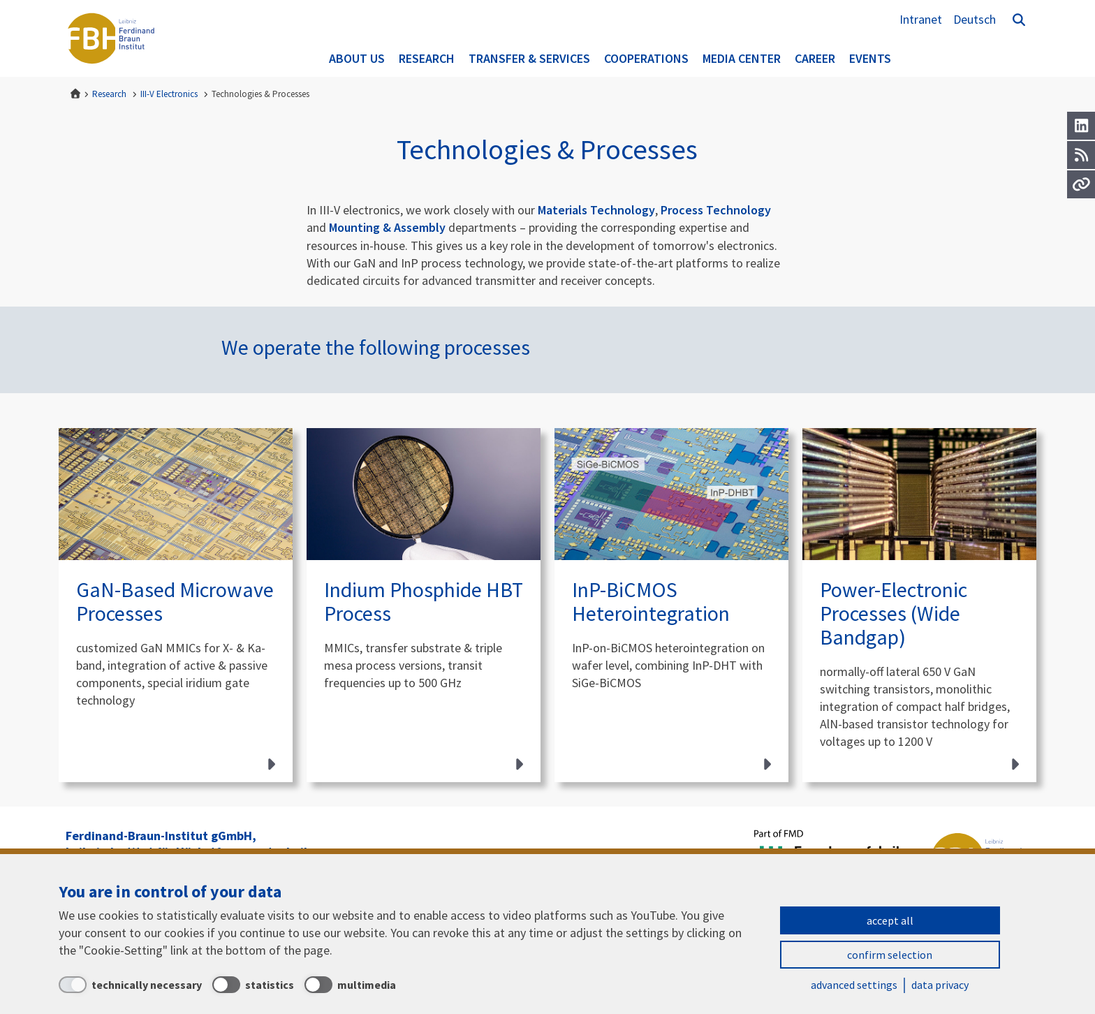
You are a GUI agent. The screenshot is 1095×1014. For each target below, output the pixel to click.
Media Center (742, 58)
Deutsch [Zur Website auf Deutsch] (974, 19)
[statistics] (253, 984)
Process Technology (716, 210)
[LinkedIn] (1081, 126)
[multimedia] (350, 984)
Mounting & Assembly (388, 227)
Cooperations (646, 58)
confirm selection (889, 955)
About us (357, 58)
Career (815, 58)
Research (427, 58)
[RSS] (1081, 155)
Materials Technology (596, 210)
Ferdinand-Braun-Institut (111, 38)
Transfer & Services (529, 58)
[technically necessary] (130, 984)
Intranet (920, 19)
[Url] (1081, 184)
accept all (890, 920)
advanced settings (854, 985)
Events (870, 58)
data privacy (940, 985)
